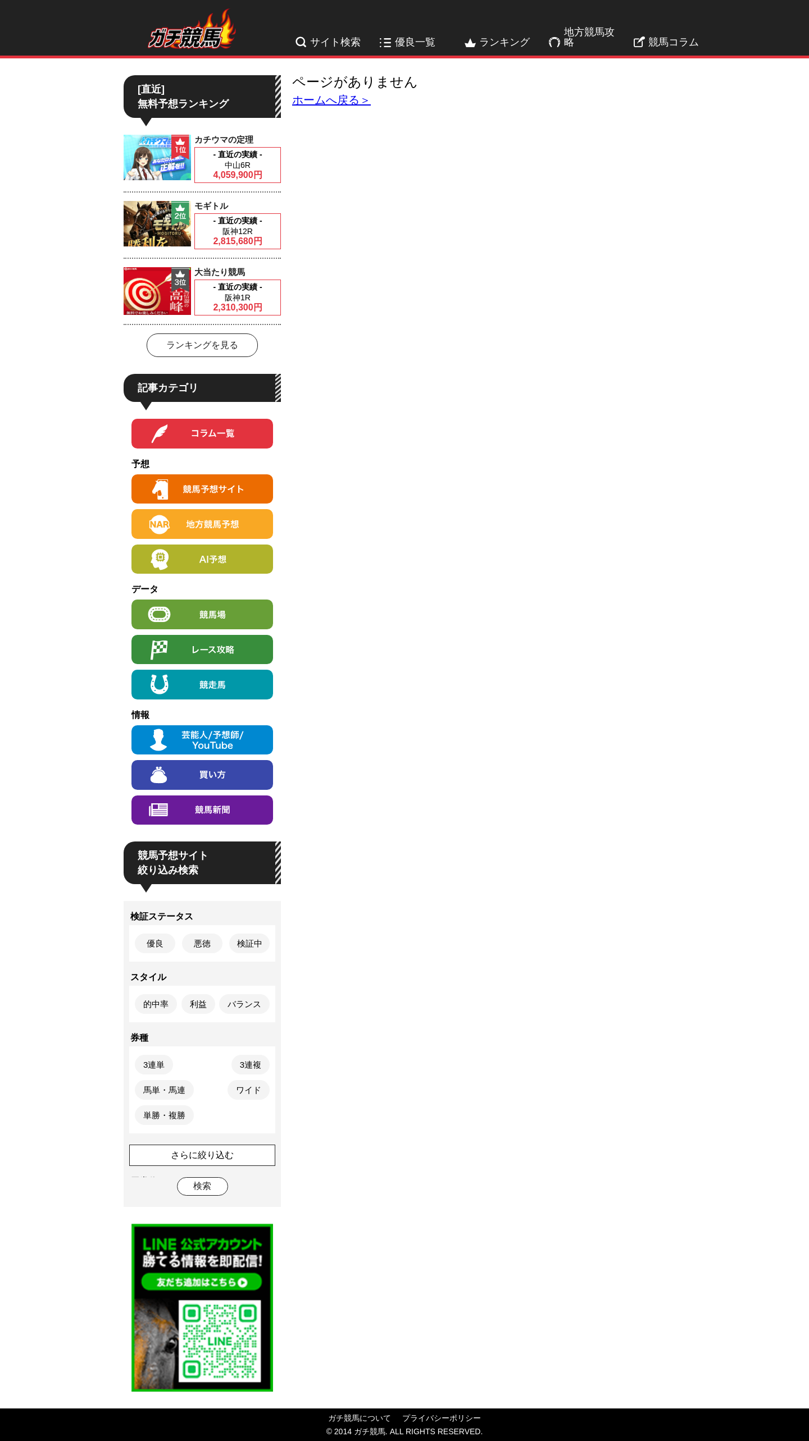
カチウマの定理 (223, 139)
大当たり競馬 (219, 272)
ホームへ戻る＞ (331, 100)
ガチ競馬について (359, 1418)
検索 (202, 1186)
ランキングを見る (202, 345)
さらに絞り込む (202, 1155)
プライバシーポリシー (441, 1418)
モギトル (211, 206)
